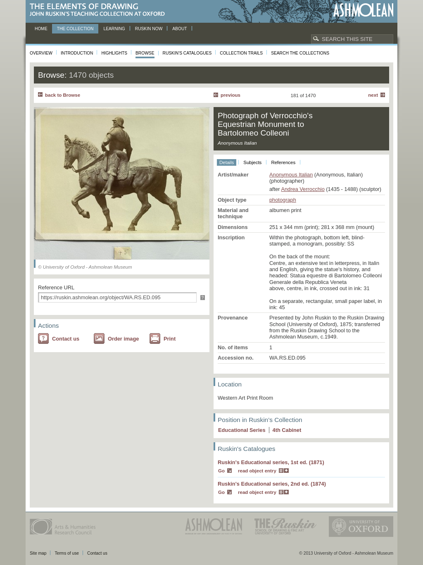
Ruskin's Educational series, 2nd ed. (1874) (272, 484)
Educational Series (242, 430)
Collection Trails (241, 53)
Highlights (114, 53)
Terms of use (67, 553)
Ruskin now (149, 28)
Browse (144, 53)
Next (373, 95)
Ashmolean (363, 10)
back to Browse (62, 95)
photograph (282, 200)
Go (221, 470)
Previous (230, 95)
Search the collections (300, 53)
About (179, 28)
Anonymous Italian (291, 175)
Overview (41, 53)
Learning (114, 28)
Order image (123, 339)
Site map (38, 553)
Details (226, 162)
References (283, 162)
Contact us (65, 339)
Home (41, 28)
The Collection (75, 28)
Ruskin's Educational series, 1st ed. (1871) (271, 462)
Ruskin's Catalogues (187, 53)
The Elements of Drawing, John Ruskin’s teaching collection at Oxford (100, 10)
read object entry (257, 470)
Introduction (77, 53)
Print (170, 339)
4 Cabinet (287, 430)
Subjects (252, 162)
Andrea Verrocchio (302, 189)
